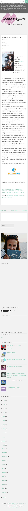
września (4, 460)
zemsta (22, 192)
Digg (10, 197)
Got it (18, 12)
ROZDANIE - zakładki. (11, 352)
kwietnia (4, 480)
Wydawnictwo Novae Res (12, 192)
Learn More (12, 12)
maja (3, 476)
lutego (3, 488)
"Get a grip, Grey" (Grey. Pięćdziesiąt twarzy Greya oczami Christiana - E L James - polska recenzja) (16, 375)
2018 (4, 416)
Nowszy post (3, 210)
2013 (4, 437)
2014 (4, 433)
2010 (4, 497)
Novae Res (21, 61)
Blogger (16, 504)
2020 (4, 408)
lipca (3, 468)
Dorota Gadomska (16, 189)
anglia (9, 189)
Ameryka (4, 189)
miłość (21, 190)
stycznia (4, 492)
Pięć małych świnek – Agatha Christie (14, 366)
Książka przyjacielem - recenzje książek (17, 503)
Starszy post (24, 210)
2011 (4, 445)
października (4, 456)
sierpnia (4, 464)
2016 (4, 425)
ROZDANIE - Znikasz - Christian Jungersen (16, 359)
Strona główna (14, 210)
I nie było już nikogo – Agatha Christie (14, 381)
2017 (4, 421)
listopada (4, 452)
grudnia (3, 448)
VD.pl (2, 337)
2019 (4, 412)
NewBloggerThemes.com (14, 507)
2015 (4, 429)
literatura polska (13, 190)
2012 (4, 441)
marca (3, 484)
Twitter (16, 195)
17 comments (5, 45)
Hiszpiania (4, 190)
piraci (3, 192)
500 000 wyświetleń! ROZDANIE (13, 387)
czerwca (4, 472)
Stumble (4, 197)
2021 (4, 404)
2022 (4, 400)
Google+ (22, 195)
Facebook (10, 195)
